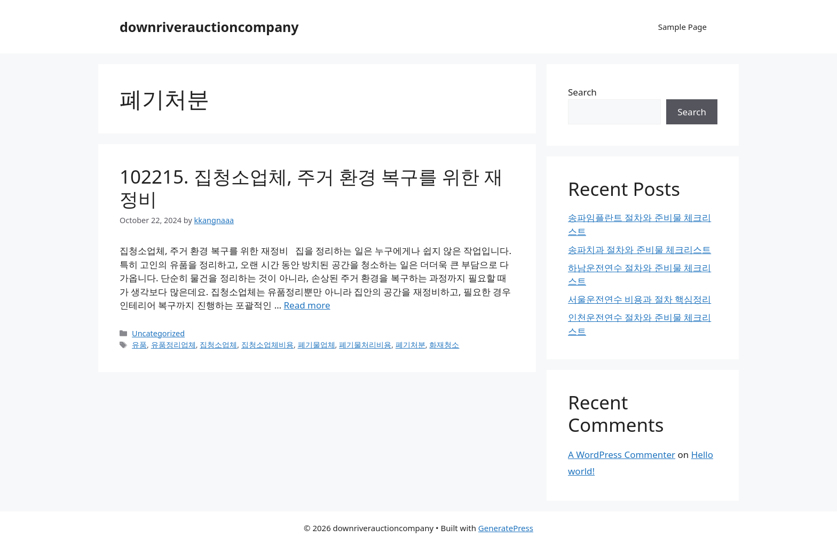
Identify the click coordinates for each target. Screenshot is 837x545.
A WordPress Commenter (621, 454)
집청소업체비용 (267, 344)
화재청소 (444, 344)
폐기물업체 (316, 344)
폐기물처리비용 (365, 344)
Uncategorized (158, 333)
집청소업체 (218, 344)
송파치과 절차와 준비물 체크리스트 (639, 249)
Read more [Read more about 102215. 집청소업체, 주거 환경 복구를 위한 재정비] (307, 305)
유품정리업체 (173, 344)
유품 (139, 344)
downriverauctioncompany (209, 27)
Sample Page (682, 26)
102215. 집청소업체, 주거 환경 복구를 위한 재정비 (311, 187)
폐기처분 (410, 344)
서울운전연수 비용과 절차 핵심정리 (639, 299)
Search (582, 92)
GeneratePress (505, 528)
